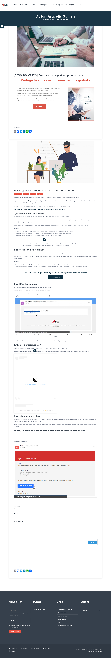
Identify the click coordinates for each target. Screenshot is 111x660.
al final (25, 209)
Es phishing (17, 506)
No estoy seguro (18, 521)
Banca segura (58, 5)
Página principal (48, 19)
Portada (15, 5)
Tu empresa (44, 5)
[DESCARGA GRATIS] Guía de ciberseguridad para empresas (49, 75)
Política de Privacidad (95, 651)
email (26, 194)
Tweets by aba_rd (39, 609)
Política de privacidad (65, 626)
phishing (28, 201)
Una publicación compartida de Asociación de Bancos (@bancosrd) (35, 410)
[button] (2, 26)
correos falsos (17, 194)
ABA (80, 5)
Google (55, 336)
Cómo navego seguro (28, 5)
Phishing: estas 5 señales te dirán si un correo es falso (45, 190)
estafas (33, 194)
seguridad (40, 194)
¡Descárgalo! (69, 5)
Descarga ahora (55, 277)
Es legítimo (17, 514)
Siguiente (93, 542)
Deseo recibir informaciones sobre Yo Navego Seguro (19, 626)
